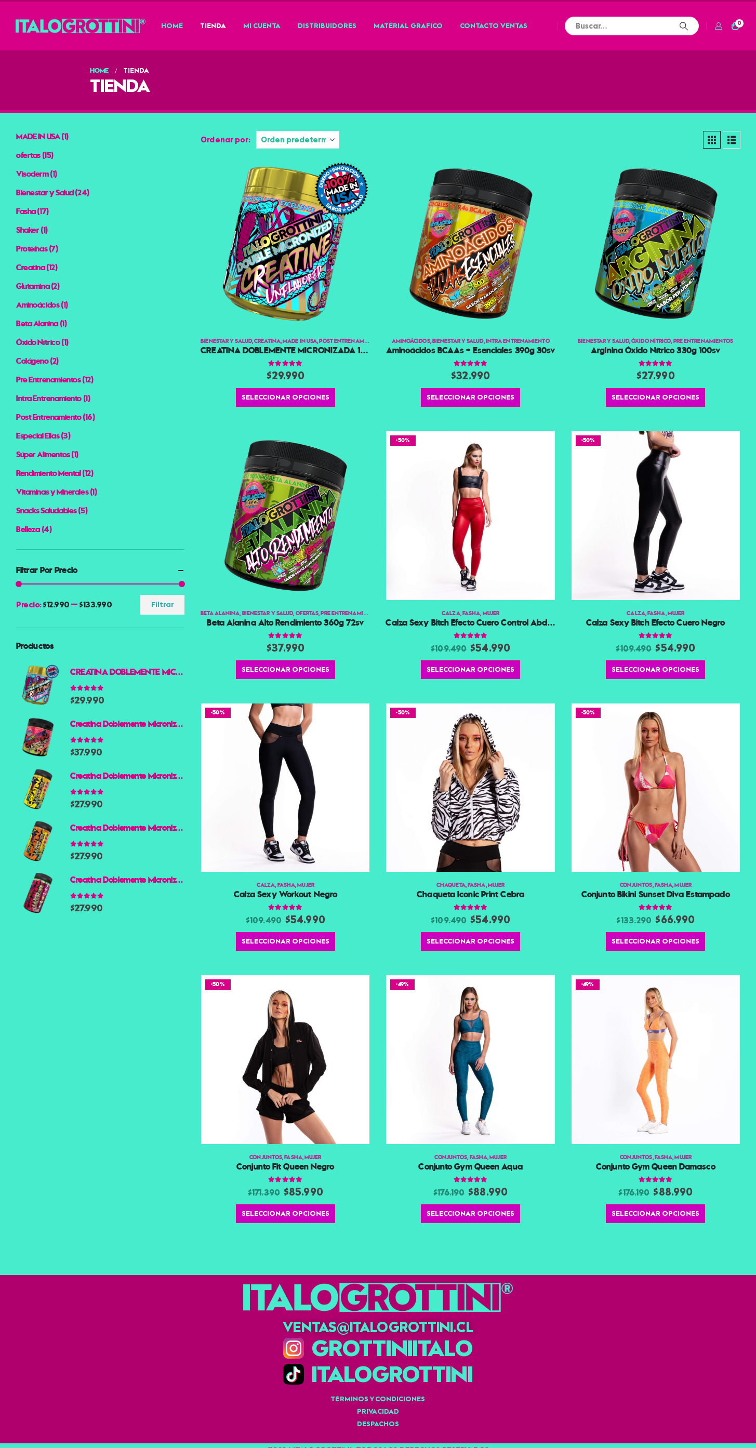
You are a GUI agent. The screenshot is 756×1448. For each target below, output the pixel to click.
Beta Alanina (220, 613)
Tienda (213, 26)
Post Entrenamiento (349, 341)
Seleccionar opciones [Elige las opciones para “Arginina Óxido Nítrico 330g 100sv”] (655, 397)
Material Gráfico (408, 26)
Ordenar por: (225, 140)
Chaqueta (451, 885)
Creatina (267, 341)
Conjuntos (636, 885)
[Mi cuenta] (718, 26)
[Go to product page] (285, 244)
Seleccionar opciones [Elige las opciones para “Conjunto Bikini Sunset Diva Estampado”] (655, 941)
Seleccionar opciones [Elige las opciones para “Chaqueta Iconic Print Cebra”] (470, 941)
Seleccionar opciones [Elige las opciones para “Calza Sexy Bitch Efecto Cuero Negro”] (655, 669)
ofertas (307, 613)
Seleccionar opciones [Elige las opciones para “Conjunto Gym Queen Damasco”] (655, 1213)
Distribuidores (327, 26)
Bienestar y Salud (226, 341)
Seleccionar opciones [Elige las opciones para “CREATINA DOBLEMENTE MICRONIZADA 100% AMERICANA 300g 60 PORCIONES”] (285, 397)
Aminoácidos (411, 341)
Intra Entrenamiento (518, 341)
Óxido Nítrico (651, 341)
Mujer (491, 613)
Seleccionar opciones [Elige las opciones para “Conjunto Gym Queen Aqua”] (470, 1213)
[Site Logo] (80, 26)
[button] (712, 140)
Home (172, 26)
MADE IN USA (300, 341)
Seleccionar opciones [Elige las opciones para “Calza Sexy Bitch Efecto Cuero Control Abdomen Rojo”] (470, 669)
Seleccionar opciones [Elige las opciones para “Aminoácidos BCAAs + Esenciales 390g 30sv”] (470, 397)
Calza (451, 613)
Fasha (471, 613)
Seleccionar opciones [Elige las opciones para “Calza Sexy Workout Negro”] (285, 941)
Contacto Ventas (493, 26)
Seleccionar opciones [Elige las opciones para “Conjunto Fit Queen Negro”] (285, 1213)
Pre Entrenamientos (703, 341)
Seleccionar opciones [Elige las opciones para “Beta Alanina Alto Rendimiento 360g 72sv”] (285, 669)
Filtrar (162, 604)
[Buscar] (683, 26)
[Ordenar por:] (297, 140)
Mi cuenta (262, 26)
